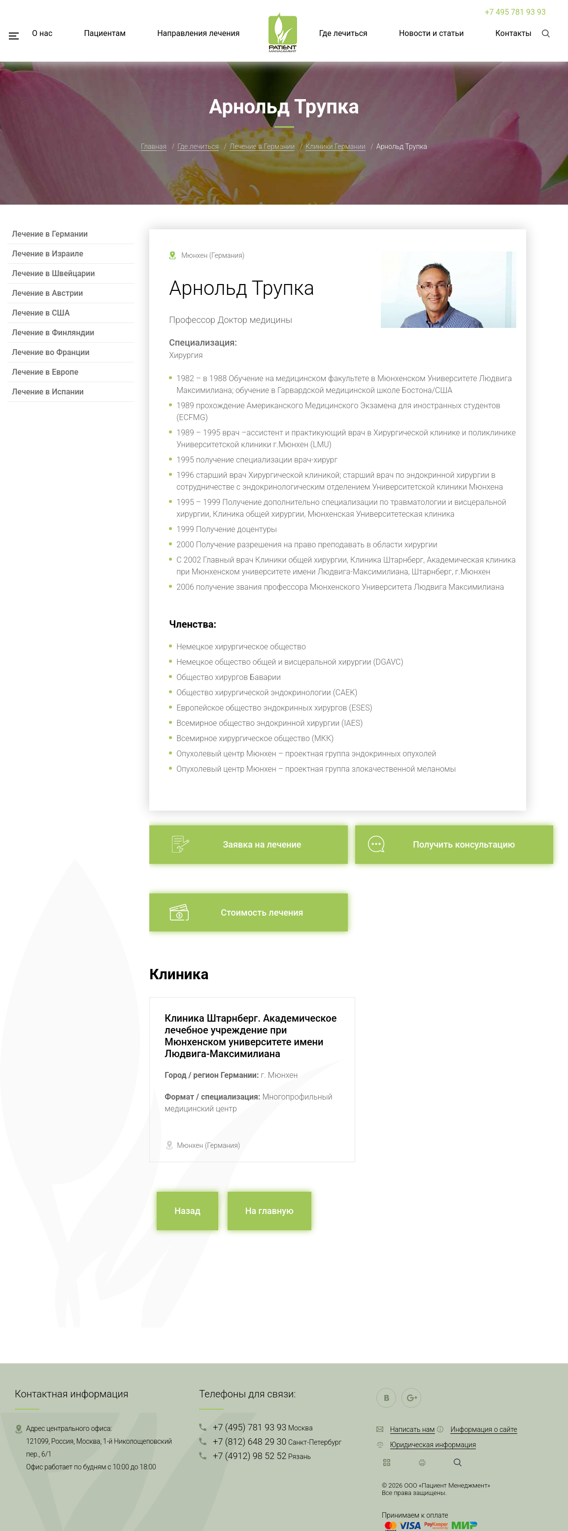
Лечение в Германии (262, 146)
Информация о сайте (483, 1429)
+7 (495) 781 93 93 (262, 1427)
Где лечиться (343, 33)
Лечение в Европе (45, 372)
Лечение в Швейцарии (53, 273)
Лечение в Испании (48, 391)
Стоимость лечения (262, 912)
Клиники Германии (335, 146)
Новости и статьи (431, 33)
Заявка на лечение (262, 844)
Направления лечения (198, 33)
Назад (187, 1211)
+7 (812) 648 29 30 (277, 1441)
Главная (154, 146)
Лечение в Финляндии (53, 332)
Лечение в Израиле (47, 253)
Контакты (513, 33)
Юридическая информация (433, 1445)
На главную (269, 1211)
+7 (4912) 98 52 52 (262, 1456)
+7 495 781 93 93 (515, 12)
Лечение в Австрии (47, 293)
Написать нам (412, 1429)
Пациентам (105, 33)
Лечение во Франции (51, 352)
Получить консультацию (464, 844)
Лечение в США (41, 313)
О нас (42, 33)
